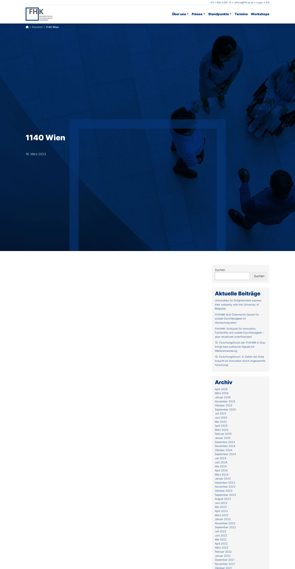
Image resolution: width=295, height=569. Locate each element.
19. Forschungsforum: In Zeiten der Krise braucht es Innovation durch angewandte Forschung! (240, 360)
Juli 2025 (220, 413)
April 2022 (221, 543)
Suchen (220, 270)
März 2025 (221, 429)
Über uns (179, 14)
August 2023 (223, 498)
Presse (197, 14)
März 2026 (221, 393)
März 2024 (221, 474)
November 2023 (225, 486)
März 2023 (221, 515)
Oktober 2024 (223, 450)
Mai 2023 (221, 506)
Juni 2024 (221, 462)
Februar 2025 (223, 433)
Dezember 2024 (225, 442)
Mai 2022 (221, 539)
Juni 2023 (221, 503)
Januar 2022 (223, 555)
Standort (37, 27)
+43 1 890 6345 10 (220, 2)
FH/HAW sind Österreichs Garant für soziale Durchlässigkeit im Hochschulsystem (237, 318)
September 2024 (225, 454)
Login (259, 2)
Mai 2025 (221, 421)
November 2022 (225, 523)
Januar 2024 (223, 478)
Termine (241, 14)
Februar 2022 (223, 551)
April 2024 (221, 470)
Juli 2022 (220, 531)
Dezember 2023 (225, 482)
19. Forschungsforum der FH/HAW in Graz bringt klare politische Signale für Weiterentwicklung (240, 346)
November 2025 (225, 401)
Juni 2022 (221, 535)
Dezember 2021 (224, 559)
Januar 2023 (223, 519)
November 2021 (225, 563)
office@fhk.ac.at (243, 2)
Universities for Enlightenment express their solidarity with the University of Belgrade (238, 304)
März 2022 (221, 547)
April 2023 (221, 511)
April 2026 (221, 389)
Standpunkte (218, 14)
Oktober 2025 (223, 405)
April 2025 (221, 425)
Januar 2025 (222, 437)
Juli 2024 (220, 458)
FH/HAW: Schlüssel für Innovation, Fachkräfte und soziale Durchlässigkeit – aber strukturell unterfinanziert (239, 332)
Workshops (260, 14)
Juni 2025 (221, 417)
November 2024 (225, 446)
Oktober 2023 (223, 490)
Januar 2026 (223, 397)
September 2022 (225, 527)
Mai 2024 (221, 466)
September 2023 (225, 494)
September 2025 (225, 409)
